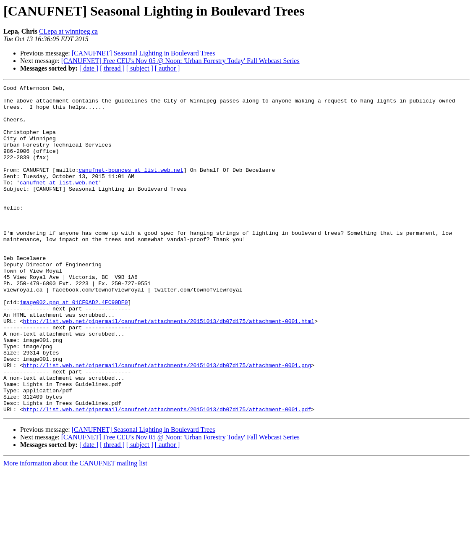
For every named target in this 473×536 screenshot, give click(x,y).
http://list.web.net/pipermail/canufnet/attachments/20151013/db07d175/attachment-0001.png (167, 422)
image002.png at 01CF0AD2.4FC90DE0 (74, 346)
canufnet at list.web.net (59, 202)
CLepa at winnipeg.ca (68, 31)
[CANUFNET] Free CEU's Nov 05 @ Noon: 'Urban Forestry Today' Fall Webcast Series (180, 60)
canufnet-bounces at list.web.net (130, 187)
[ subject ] (139, 68)
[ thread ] (112, 68)
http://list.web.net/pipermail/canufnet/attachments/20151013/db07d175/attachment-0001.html (168, 369)
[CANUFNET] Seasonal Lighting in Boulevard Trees (143, 53)
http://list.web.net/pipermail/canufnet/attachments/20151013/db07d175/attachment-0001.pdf (167, 474)
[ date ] (88, 68)
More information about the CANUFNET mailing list (75, 528)
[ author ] (167, 68)
